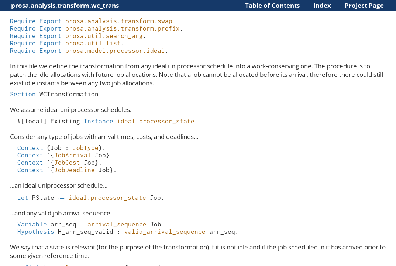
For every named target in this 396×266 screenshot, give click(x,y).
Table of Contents (272, 5)
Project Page (364, 5)
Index (322, 5)
